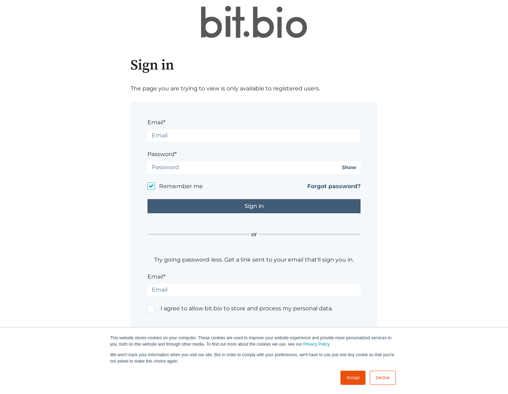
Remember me (181, 186)
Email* (156, 122)
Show (349, 168)
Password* (162, 154)
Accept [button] (352, 377)
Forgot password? (334, 186)
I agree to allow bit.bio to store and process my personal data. (247, 308)
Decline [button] (383, 377)
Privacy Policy (316, 344)
